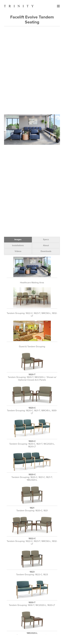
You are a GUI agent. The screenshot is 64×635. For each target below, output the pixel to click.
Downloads (46, 251)
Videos (18, 251)
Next (54, 127)
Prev (9, 127)
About (46, 245)
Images (18, 239)
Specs (46, 239)
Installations (18, 245)
